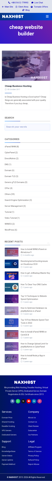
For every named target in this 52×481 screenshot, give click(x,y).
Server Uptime (7, 460)
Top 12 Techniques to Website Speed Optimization (34, 297)
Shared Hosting (8, 422)
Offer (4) (8, 188)
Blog (26, 10)
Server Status (7, 456)
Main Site (7, 7)
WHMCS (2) (10, 224)
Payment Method (8, 464)
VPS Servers (6, 430)
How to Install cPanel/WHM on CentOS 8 (34, 333)
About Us (32, 418)
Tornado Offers (39, 7)
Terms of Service (34, 451)
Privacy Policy (33, 456)
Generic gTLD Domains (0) (16, 182)
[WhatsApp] (18, 401)
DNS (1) (8, 164)
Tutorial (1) (9, 212)
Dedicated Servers (9, 435)
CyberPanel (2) (11, 152)
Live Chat (37, 2)
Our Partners (33, 435)
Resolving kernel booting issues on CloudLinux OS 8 (34, 262)
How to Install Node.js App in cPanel (33, 357)
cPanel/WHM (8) (12, 146)
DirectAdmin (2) (11, 158)
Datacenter (32, 430)
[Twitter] (23, 401)
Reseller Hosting (8, 426)
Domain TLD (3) (11, 176)
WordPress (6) (11, 230)
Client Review (33, 426)
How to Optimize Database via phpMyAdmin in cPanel (34, 309)
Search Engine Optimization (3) (18, 200)
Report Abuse (33, 464)
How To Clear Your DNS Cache (34, 284)
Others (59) (10, 194)
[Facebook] (12, 401)
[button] (47, 16)
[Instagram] (39, 401)
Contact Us (32, 422)
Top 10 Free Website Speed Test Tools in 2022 (35, 321)
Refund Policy (33, 460)
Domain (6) (9, 170)
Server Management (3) (15, 206)
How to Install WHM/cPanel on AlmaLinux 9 (34, 250)
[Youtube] (28, 401)
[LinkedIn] (34, 401)
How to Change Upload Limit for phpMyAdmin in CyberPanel (34, 345)
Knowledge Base (8, 451)
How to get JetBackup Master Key (35, 273)
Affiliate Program (35, 447)
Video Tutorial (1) (12, 218)
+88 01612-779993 (18, 2)
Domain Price (7, 418)
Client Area (21, 7)
